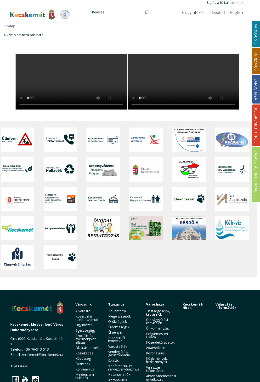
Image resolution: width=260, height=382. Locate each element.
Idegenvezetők (119, 316)
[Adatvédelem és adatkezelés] (103, 139)
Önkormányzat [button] (157, 328)
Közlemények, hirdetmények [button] (157, 360)
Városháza (155, 304)
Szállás (113, 360)
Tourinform (117, 311)
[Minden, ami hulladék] (60, 169)
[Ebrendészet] (189, 199)
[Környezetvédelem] (60, 228)
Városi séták (117, 346)
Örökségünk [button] (117, 321)
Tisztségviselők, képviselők (158, 313)
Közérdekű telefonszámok (87, 318)
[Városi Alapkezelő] (232, 199)
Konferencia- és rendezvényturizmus (123, 367)
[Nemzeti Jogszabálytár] (146, 169)
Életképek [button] (82, 364)
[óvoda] (103, 228)
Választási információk (226, 306)
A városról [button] (83, 311)
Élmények (115, 332)
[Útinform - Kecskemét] (17, 139)
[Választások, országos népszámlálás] (189, 169)
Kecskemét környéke (116, 339)
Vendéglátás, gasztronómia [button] (119, 353)
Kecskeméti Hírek (193, 306)
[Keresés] (124, 12)
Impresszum (19, 365)
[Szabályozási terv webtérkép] (232, 169)
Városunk (83, 304)
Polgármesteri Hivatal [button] (157, 335)
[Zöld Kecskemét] (17, 228)
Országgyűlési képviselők (157, 321)
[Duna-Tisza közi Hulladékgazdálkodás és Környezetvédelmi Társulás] (17, 169)
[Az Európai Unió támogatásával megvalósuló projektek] (189, 139)
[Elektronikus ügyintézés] (146, 139)
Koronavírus (84, 369)
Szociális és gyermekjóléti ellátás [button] (85, 339)
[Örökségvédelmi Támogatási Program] (103, 169)
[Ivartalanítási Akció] (60, 257)
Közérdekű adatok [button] (160, 342)
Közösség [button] (83, 358)
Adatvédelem (156, 347)
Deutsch (219, 12)
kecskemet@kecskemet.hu (42, 354)
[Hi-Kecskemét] (232, 139)
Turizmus (116, 304)
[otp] (146, 228)
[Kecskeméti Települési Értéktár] (103, 199)
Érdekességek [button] (119, 327)
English (236, 12)
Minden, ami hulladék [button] (85, 376)
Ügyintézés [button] (83, 325)
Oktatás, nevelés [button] (88, 347)
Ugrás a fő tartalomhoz (225, 2)
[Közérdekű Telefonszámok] (60, 139)
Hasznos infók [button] (119, 374)
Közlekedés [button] (84, 353)
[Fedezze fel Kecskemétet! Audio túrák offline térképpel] (60, 199)
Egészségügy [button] (85, 330)
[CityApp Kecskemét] (17, 199)
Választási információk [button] (155, 369)
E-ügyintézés (193, 12)
